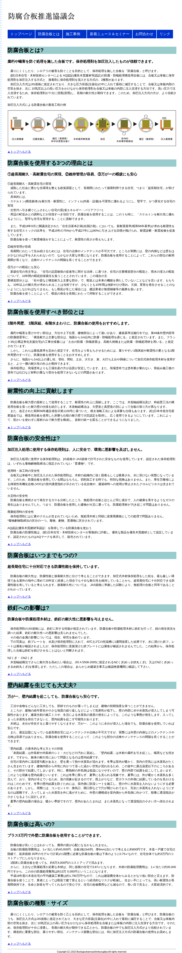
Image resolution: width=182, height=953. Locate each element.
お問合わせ (144, 34)
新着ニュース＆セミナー (110, 34)
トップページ (21, 34)
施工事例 (75, 34)
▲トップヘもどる (19, 151)
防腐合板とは (49, 34)
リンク (164, 34)
